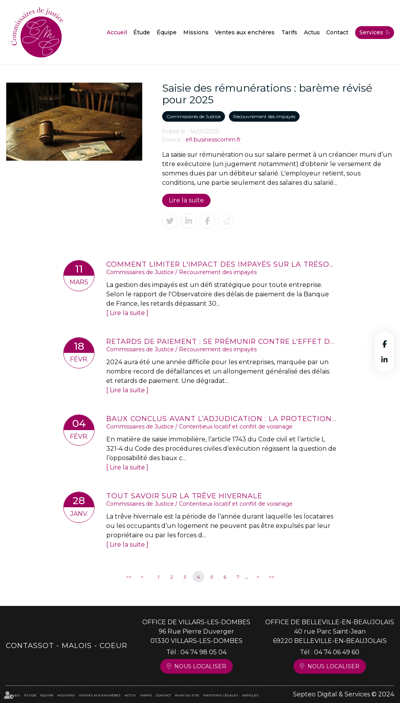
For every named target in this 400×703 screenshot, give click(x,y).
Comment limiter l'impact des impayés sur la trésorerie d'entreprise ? (221, 264)
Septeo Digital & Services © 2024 (343, 694)
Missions (196, 32)
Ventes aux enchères (245, 32)
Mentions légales (220, 695)
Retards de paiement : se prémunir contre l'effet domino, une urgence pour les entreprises (221, 341)
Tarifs (289, 32)
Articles (250, 695)
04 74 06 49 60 (336, 652)
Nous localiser (200, 666)
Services (371, 32)
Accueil (117, 32)
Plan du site (187, 695)
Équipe (167, 32)
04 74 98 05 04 (203, 652)
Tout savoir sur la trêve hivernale (184, 496)
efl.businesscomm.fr (213, 139)
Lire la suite (186, 200)
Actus (312, 32)
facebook (384, 344)
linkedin (384, 359)
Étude (141, 32)
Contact (337, 32)
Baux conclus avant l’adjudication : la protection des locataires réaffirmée (221, 418)
